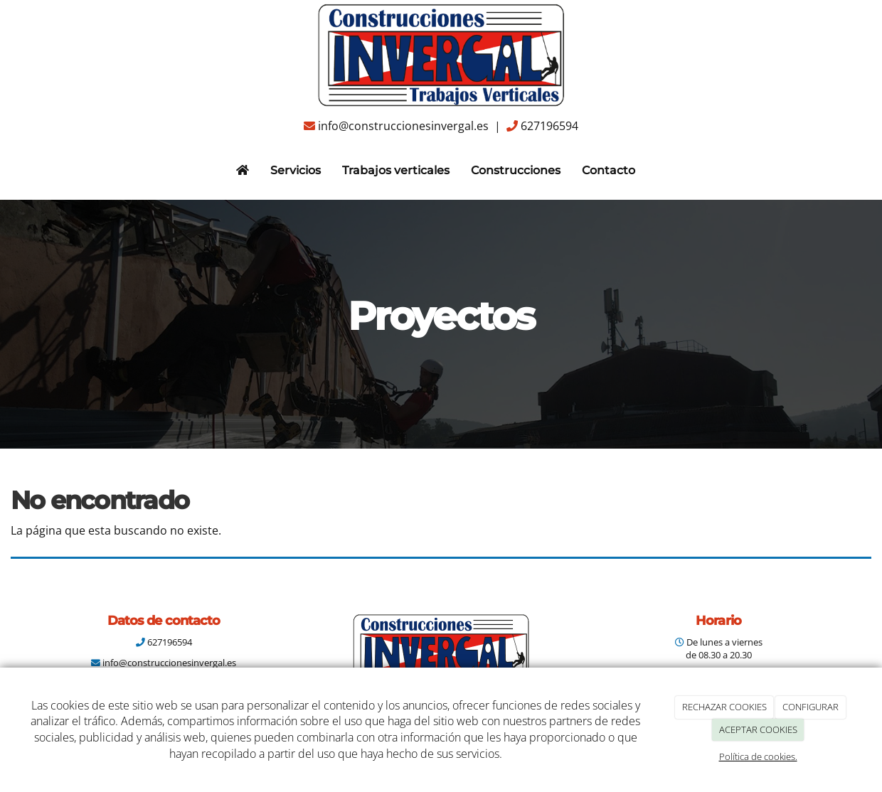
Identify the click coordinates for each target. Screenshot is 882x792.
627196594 (549, 126)
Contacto (608, 170)
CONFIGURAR (810, 706)
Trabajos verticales (396, 170)
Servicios (295, 170)
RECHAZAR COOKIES (724, 706)
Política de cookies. (758, 756)
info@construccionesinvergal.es (403, 126)
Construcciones (515, 170)
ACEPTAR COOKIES (758, 729)
